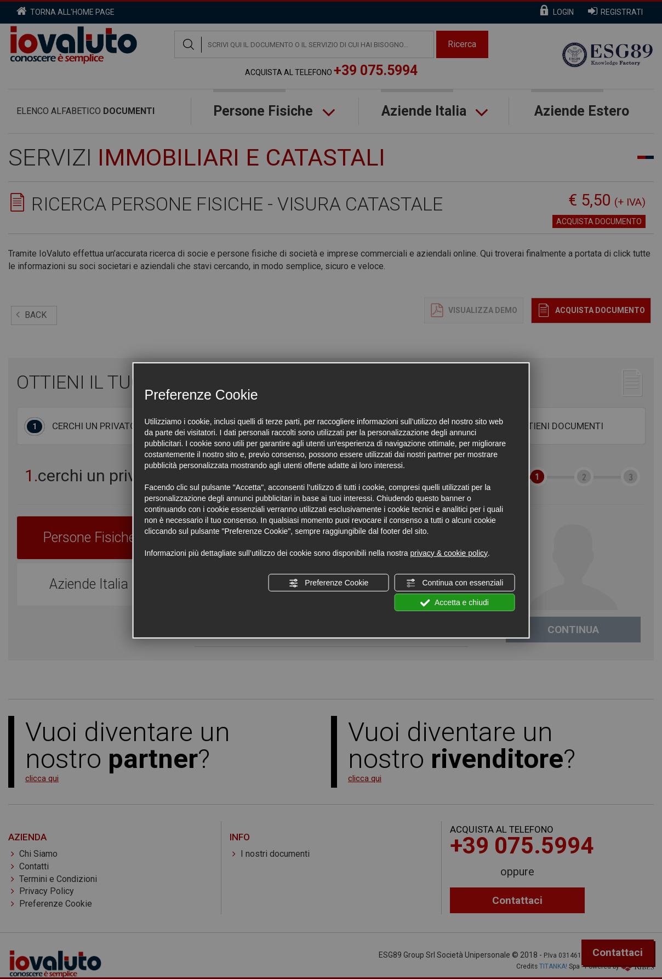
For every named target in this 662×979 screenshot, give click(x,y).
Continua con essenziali (455, 583)
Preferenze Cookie (328, 583)
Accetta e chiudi (454, 603)
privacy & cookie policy (449, 553)
